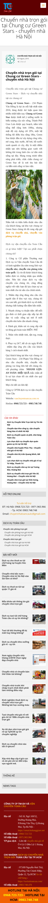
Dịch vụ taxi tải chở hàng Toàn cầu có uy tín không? (15, 617)
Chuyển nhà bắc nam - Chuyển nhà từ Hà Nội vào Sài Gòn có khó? (15, 576)
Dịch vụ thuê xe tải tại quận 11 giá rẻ (13, 588)
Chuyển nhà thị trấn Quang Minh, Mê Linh (23, 455)
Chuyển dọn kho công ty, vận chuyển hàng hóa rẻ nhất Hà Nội (23, 429)
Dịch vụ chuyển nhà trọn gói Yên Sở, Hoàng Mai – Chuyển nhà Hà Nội (23, 475)
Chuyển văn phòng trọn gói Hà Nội (18, 532)
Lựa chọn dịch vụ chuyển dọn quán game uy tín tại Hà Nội (22, 442)
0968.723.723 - (14, 895)
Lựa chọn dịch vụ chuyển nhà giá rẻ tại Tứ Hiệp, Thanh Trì (24, 462)
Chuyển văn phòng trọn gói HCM (18, 535)
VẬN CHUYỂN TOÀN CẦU (19, 805)
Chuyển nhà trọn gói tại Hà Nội (17, 542)
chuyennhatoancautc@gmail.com (27, 513)
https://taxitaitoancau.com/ (30, 881)
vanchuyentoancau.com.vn (26, 398)
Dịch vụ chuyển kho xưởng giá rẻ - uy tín (15, 643)
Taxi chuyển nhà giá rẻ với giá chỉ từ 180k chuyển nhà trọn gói (15, 717)
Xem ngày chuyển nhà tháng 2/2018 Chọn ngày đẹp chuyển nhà (14, 658)
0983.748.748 (28, 900)
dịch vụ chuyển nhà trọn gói (23, 856)
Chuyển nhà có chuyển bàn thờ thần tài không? (15, 672)
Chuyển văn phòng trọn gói (15, 529)
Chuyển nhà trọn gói (12, 539)
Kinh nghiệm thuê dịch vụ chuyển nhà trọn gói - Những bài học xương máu (15, 702)
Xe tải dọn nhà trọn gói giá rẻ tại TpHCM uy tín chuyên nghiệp (15, 732)
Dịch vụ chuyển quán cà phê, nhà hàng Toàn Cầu (24, 436)
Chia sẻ (23, 61)
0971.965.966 (25, 837)
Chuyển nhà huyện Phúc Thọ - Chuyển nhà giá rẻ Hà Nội (24, 449)
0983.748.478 (25, 885)
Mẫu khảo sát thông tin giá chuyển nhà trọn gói (15, 602)
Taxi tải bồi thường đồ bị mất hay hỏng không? (14, 631)
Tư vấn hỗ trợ (24, 503)
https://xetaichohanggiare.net (31, 830)
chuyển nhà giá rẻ (35, 841)
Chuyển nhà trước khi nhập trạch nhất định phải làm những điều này (15, 688)
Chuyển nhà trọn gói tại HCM (16, 545)
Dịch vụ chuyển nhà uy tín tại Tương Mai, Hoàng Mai (23, 468)
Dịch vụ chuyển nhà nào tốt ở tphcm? (14, 745)
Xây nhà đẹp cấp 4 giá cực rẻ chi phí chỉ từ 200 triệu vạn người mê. (15, 761)
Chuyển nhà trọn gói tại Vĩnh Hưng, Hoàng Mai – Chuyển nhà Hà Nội (23, 481)
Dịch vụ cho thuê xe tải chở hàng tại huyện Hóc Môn (14, 563)
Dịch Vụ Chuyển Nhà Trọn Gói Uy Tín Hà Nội (24, 423)
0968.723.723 (25, 834)
